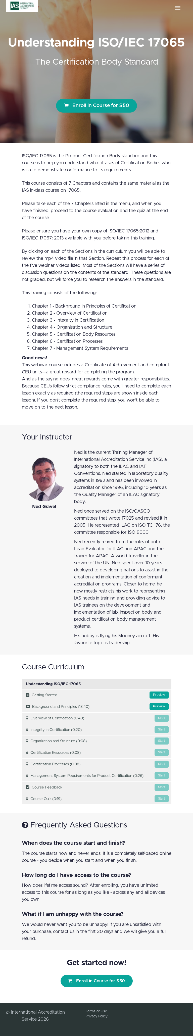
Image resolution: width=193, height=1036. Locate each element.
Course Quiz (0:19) (97, 798)
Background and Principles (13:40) (97, 706)
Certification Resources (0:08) (97, 752)
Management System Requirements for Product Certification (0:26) (97, 775)
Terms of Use (96, 1011)
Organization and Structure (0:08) (97, 741)
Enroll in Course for (96, 105)
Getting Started (97, 695)
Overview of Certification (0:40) (97, 718)
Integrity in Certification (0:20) (97, 729)
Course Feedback (97, 787)
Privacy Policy (96, 1016)
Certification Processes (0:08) (97, 764)
